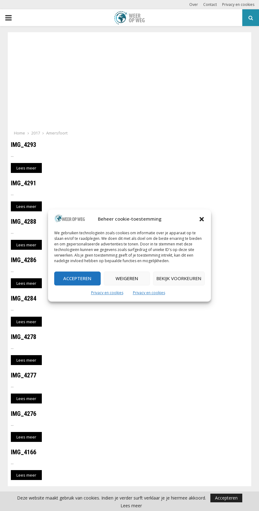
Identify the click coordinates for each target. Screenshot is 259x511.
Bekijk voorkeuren (178, 278)
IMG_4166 (23, 452)
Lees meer (131, 506)
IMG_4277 (23, 375)
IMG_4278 (23, 337)
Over (193, 4)
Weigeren (127, 278)
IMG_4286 (23, 260)
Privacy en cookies (107, 292)
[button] (202, 219)
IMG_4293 (23, 144)
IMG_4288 (23, 221)
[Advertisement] (129, 83)
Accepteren (77, 278)
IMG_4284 (23, 298)
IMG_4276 (23, 413)
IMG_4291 (23, 183)
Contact (210, 4)
